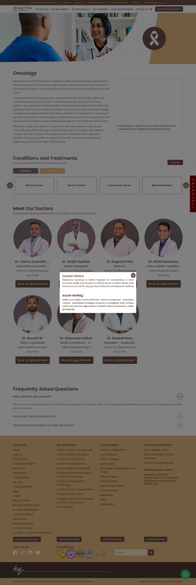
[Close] (133, 275)
